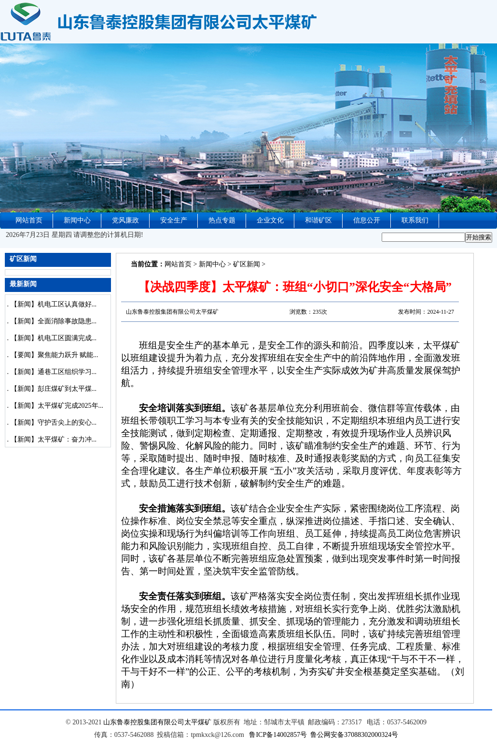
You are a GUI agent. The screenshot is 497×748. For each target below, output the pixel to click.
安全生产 (173, 220)
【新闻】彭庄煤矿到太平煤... (54, 388)
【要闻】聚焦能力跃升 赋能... (54, 355)
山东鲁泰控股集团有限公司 (143, 722)
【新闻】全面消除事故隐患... (54, 321)
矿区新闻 (246, 264)
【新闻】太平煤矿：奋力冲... (54, 439)
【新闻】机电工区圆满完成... (54, 338)
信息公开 (366, 220)
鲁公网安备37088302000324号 (354, 734)
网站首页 (28, 220)
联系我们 (414, 220)
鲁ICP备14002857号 (278, 734)
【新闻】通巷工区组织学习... (54, 371)
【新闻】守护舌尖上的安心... (54, 422)
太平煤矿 (197, 722)
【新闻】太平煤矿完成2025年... (57, 405)
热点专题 (221, 220)
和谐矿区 (318, 220)
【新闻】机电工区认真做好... (54, 304)
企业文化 (270, 220)
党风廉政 (125, 220)
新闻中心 (77, 220)
